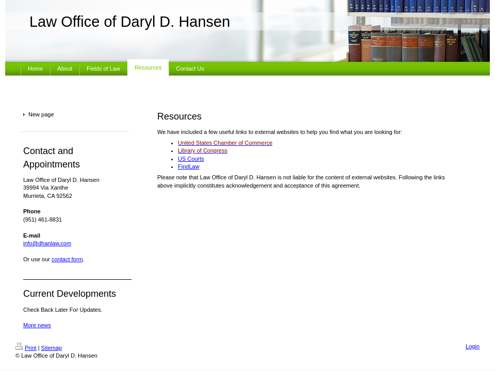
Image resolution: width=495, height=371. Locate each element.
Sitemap (51, 348)
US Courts (191, 159)
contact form (67, 259)
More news (37, 325)
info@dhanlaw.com (47, 243)
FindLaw (189, 166)
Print (26, 348)
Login (473, 346)
